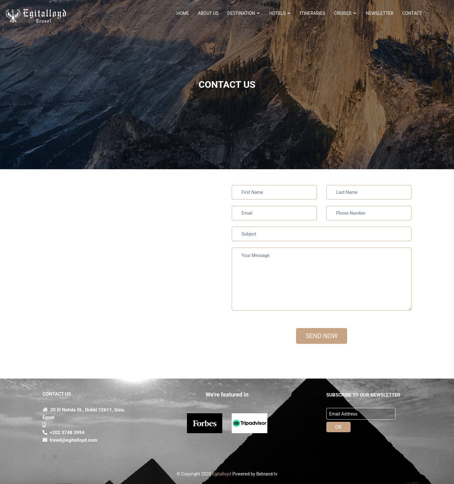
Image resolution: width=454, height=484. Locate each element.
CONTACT (412, 13)
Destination (243, 13)
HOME (183, 13)
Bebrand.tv (266, 473)
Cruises (345, 13)
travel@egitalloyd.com (70, 440)
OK (338, 427)
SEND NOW (321, 336)
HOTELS (280, 13)
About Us (208, 13)
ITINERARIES (312, 13)
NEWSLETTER (379, 13)
